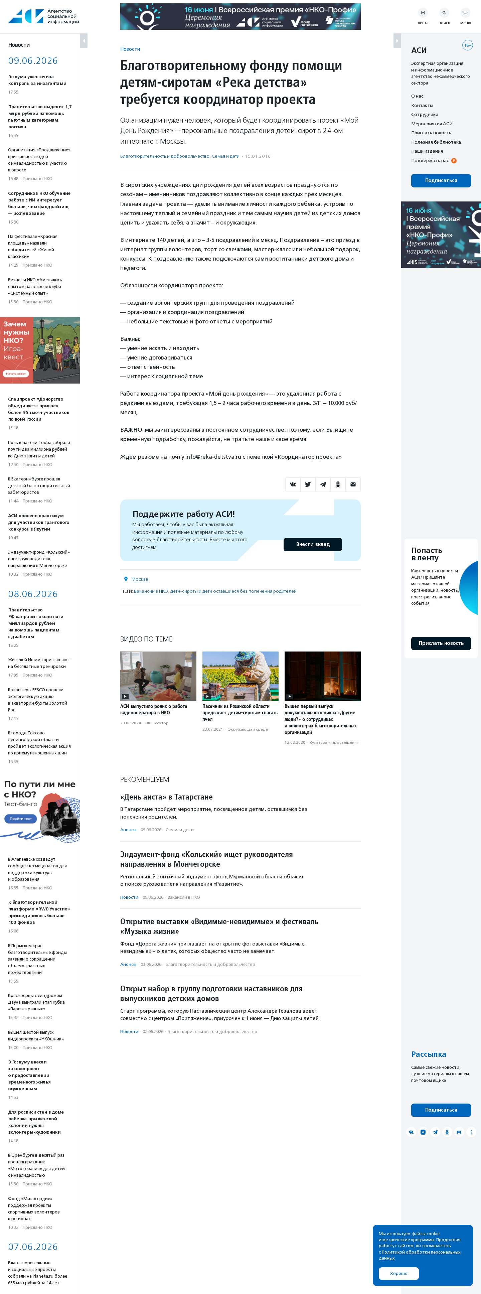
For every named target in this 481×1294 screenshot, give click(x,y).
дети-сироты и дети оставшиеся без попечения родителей (233, 591)
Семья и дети (225, 156)
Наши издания (427, 151)
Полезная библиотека (436, 142)
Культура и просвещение (334, 742)
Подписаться (441, 180)
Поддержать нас (430, 160)
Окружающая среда (247, 729)
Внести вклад (312, 544)
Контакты (422, 105)
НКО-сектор (157, 723)
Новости (130, 49)
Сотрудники (424, 114)
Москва (140, 579)
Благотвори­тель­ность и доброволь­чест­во (164, 156)
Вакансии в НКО (151, 591)
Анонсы (128, 829)
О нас (417, 96)
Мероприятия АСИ (432, 123)
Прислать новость (431, 132)
